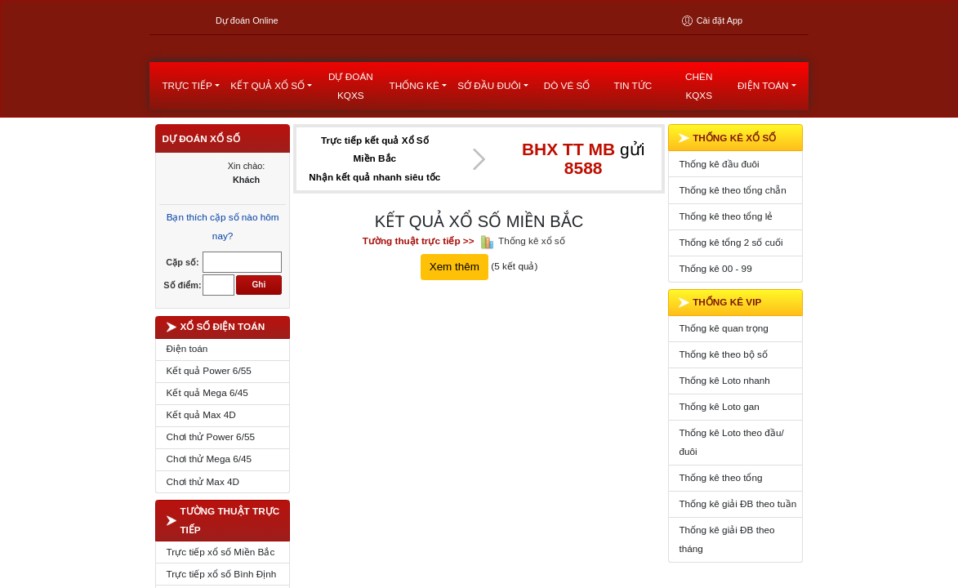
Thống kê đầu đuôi (719, 208)
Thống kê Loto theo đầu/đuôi (731, 487)
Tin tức (633, 131)
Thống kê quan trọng (723, 373)
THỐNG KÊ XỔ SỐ (727, 183)
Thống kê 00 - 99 (715, 313)
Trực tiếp (187, 131)
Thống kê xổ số (531, 285)
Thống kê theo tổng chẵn (732, 234)
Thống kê (414, 131)
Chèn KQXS (698, 130)
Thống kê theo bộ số (723, 399)
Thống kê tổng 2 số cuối (730, 287)
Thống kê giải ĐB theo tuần (737, 549)
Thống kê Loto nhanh (724, 426)
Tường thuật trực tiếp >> (419, 285)
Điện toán (763, 131)
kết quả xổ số (267, 131)
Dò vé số (567, 131)
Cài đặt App (711, 21)
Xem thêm (454, 311)
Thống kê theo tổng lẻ (726, 261)
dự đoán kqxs (350, 130)
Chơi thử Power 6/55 (211, 482)
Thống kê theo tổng (720, 523)
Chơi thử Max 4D (203, 526)
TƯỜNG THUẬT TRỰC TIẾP (223, 565)
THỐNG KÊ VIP (720, 348)
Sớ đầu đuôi (489, 131)
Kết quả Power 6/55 (209, 416)
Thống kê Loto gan (719, 452)
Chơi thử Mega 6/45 (209, 504)
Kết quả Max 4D (201, 460)
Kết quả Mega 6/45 (207, 438)
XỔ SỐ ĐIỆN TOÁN (216, 372)
